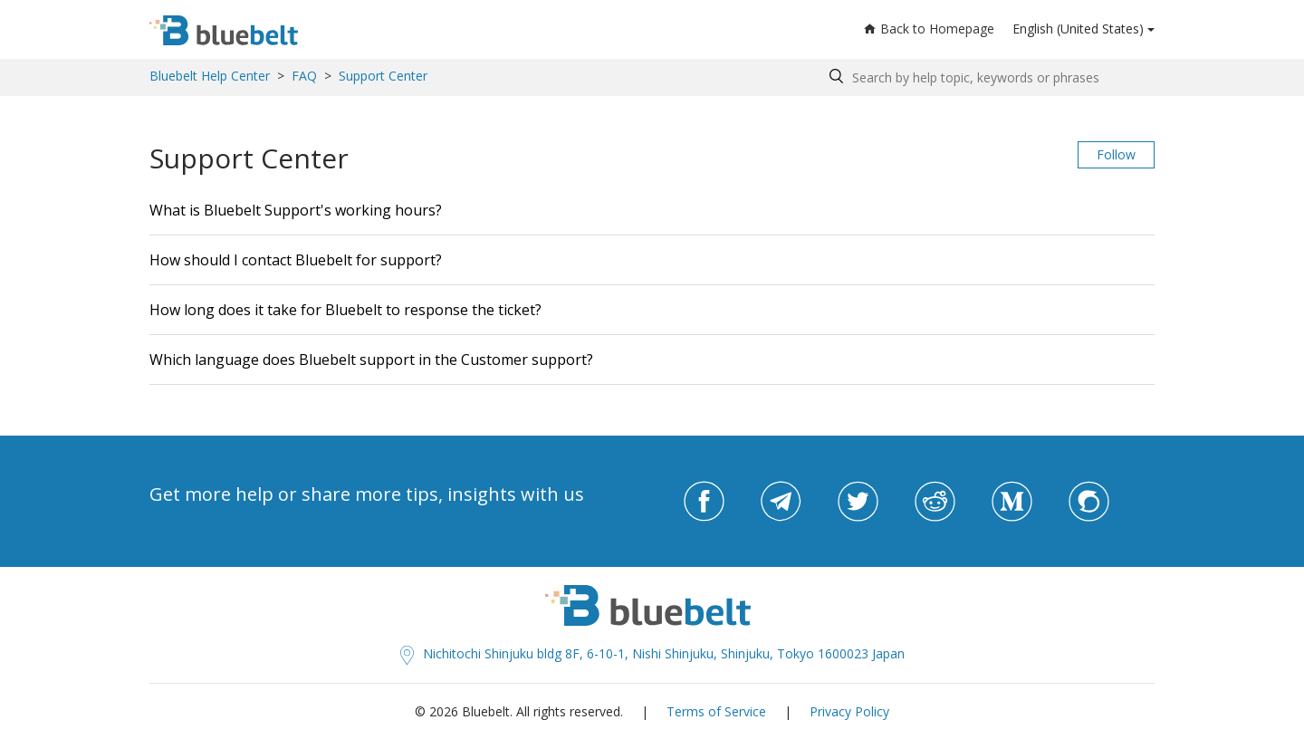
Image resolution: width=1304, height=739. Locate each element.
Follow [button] (1116, 154)
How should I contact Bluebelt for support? (295, 260)
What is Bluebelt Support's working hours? (295, 210)
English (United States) (1078, 28)
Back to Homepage (929, 28)
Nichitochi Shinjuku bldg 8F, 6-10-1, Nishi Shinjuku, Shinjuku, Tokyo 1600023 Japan (652, 653)
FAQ (304, 75)
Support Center (383, 75)
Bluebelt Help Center (209, 75)
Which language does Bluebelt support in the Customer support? (371, 360)
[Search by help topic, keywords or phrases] (987, 77)
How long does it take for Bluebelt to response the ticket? (345, 310)
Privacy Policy (849, 711)
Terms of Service (716, 711)
